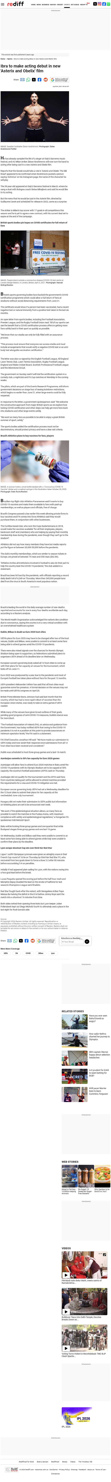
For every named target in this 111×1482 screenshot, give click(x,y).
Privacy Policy (64, 1470)
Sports (9, 59)
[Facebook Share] (39, 80)
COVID (28, 953)
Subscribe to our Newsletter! (70, 938)
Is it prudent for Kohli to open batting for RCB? (99, 1073)
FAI (17, 953)
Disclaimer (54, 1470)
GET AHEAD (75, 5)
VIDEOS (66, 1248)
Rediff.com (29, 1470)
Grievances (55, 1474)
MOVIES (53, 5)
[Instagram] (99, 4)
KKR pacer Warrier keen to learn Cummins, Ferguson (98, 1091)
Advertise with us (41, 1470)
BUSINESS (45, 5)
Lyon (53, 953)
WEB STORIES (70, 1161)
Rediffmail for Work (26, 1462)
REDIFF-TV (84, 5)
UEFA (6, 953)
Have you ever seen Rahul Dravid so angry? (98, 1018)
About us (90, 1470)
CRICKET (60, 5)
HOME (33, 5)
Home (3, 59)
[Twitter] (95, 4)
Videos (72, 1462)
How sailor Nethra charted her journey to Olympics (99, 1037)
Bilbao (40, 953)
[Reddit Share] (45, 80)
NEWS (39, 5)
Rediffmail (55, 1462)
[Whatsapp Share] (28, 80)
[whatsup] (108, 4)
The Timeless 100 (85, 1462)
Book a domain (42, 1462)
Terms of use (100, 1470)
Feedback (82, 1470)
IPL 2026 (66, 1426)
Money (64, 1462)
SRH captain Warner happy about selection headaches (99, 1055)
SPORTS (67, 5)
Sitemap (74, 1470)
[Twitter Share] (33, 80)
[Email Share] (22, 80)
